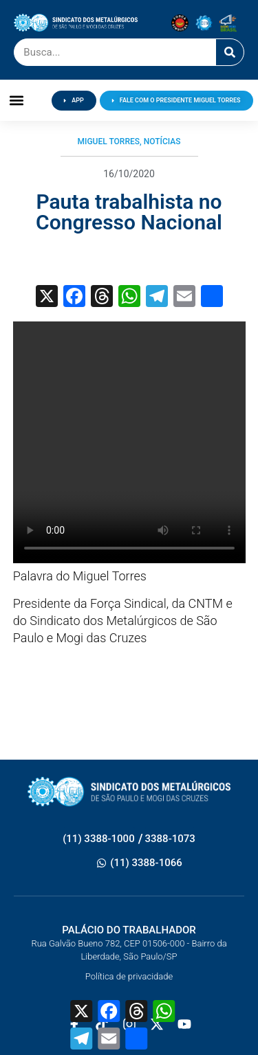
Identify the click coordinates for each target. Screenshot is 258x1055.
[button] (17, 100)
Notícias (162, 141)
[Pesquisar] (230, 52)
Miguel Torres (109, 141)
